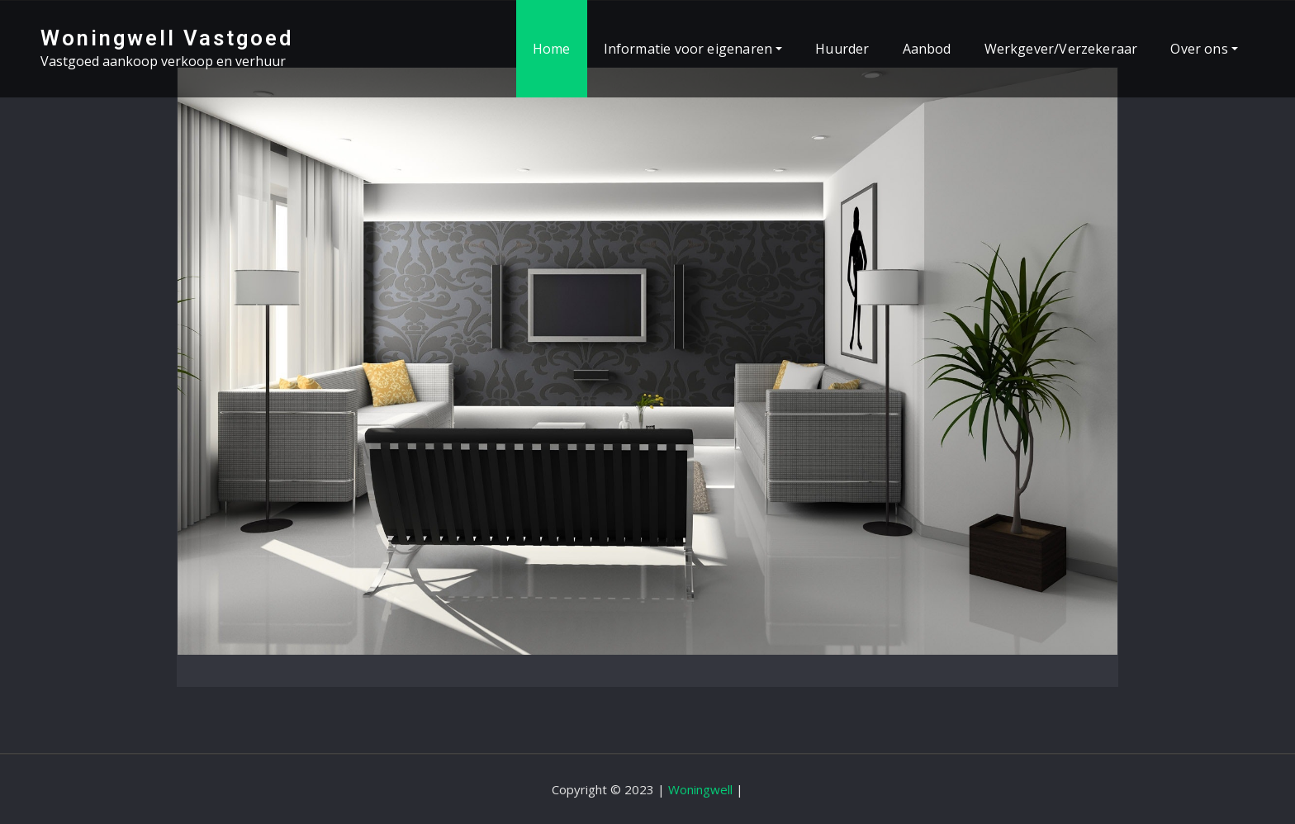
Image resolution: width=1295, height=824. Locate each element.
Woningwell (700, 789)
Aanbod (927, 49)
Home (552, 49)
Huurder (842, 49)
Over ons (1204, 49)
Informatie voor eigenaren (693, 49)
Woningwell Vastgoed (166, 38)
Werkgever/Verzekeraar (1061, 49)
